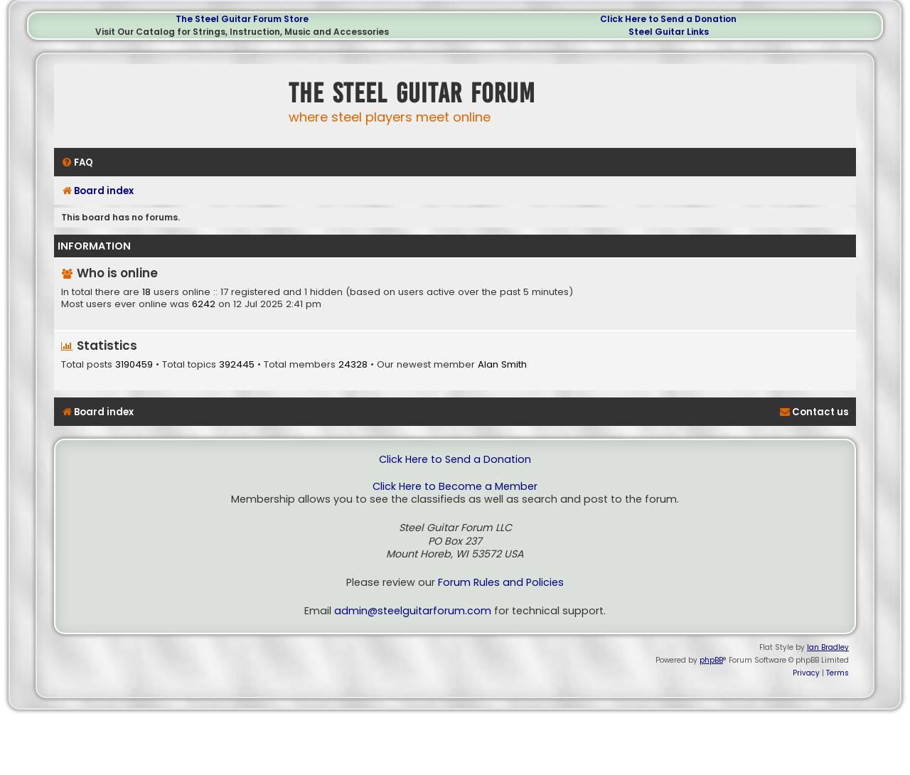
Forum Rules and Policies (501, 582)
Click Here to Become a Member (455, 486)
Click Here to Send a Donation (668, 19)
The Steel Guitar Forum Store (242, 19)
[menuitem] (77, 162)
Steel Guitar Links (668, 32)
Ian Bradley (828, 647)
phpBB (711, 660)
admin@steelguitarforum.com (412, 611)
